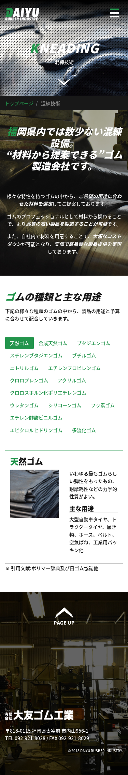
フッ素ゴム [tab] (103, 405)
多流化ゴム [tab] (84, 430)
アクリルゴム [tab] (72, 380)
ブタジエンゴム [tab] (93, 343)
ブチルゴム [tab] (84, 355)
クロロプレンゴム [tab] (29, 380)
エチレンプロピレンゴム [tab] (74, 367)
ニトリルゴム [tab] (24, 367)
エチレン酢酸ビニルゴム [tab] (36, 417)
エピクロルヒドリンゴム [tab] (36, 430)
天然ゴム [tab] (19, 343)
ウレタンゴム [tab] (24, 405)
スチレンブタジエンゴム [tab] (36, 355)
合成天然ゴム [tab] (53, 343)
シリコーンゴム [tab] (64, 405)
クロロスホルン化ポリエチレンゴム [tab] (48, 392)
